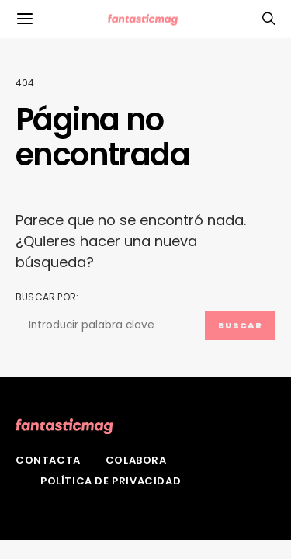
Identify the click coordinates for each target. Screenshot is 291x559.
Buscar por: (47, 297)
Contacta (48, 460)
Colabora (136, 460)
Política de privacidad (110, 481)
